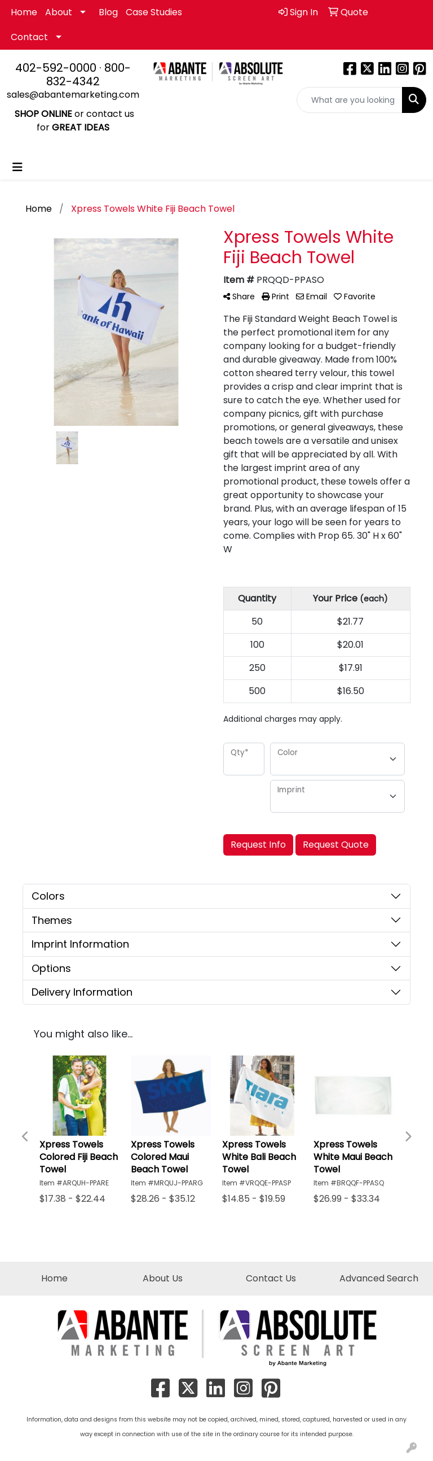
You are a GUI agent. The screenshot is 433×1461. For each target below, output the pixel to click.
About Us (163, 1278)
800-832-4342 (88, 74)
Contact (29, 36)
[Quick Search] (350, 100)
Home (24, 12)
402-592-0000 (55, 68)
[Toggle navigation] (17, 167)
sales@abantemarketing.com (73, 94)
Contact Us (271, 1278)
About (58, 12)
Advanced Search (378, 1278)
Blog (108, 12)
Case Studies (154, 12)
